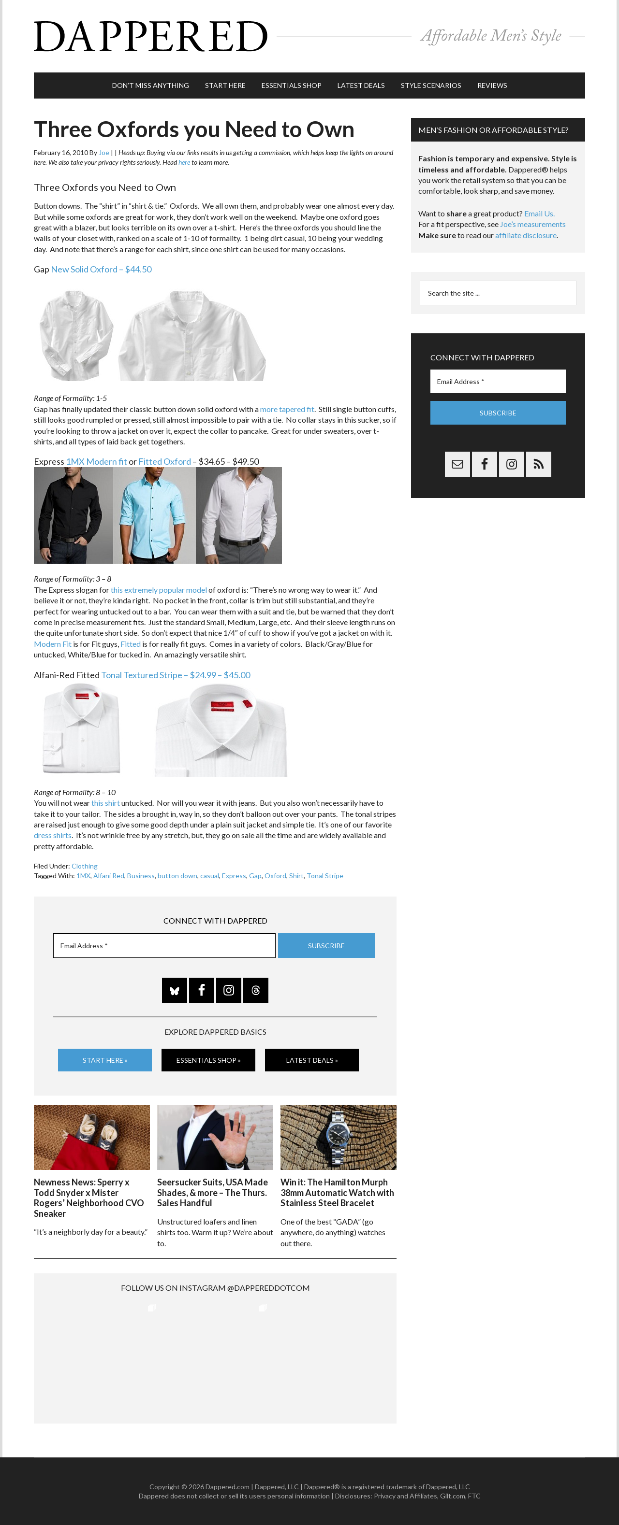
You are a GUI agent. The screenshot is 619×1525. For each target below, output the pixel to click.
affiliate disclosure (526, 235)
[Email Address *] (164, 945)
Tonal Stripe (325, 875)
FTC (474, 1496)
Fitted (130, 643)
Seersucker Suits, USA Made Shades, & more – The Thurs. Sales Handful (212, 1192)
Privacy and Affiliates (405, 1496)
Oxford (275, 875)
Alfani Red (108, 875)
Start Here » (105, 1060)
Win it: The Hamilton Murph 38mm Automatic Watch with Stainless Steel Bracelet (337, 1192)
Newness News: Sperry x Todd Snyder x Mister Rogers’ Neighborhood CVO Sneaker (89, 1198)
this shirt (105, 802)
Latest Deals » (312, 1060)
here (184, 162)
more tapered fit (287, 408)
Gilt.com (452, 1496)
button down (177, 875)
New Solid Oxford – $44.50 (101, 269)
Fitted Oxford (164, 461)
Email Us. (539, 213)
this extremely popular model (159, 589)
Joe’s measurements (533, 223)
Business (141, 875)
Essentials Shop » (209, 1060)
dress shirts (53, 835)
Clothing (85, 866)
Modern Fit (53, 643)
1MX (83, 875)
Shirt (296, 875)
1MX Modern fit (96, 461)
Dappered (309, 36)
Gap (255, 875)
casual (209, 875)
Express (234, 875)
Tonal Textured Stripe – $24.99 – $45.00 (175, 675)
